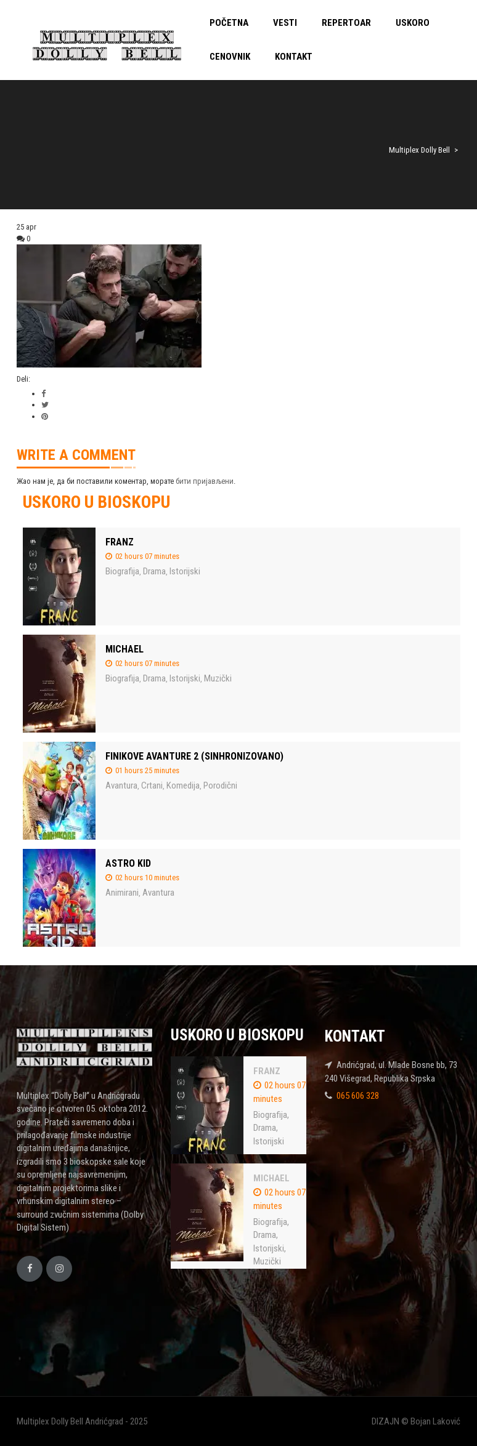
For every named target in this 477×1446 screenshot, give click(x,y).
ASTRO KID (128, 863)
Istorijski (184, 571)
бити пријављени (205, 481)
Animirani (122, 892)
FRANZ (119, 542)
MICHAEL (124, 649)
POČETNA (229, 22)
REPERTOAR (346, 22)
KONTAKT (293, 56)
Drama (154, 571)
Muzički (218, 678)
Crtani (152, 785)
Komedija (183, 785)
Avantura (121, 785)
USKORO (413, 22)
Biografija (122, 571)
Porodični (220, 785)
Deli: (23, 379)
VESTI (285, 22)
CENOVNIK (230, 56)
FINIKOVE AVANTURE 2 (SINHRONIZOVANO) (194, 756)
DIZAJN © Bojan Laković (416, 1421)
